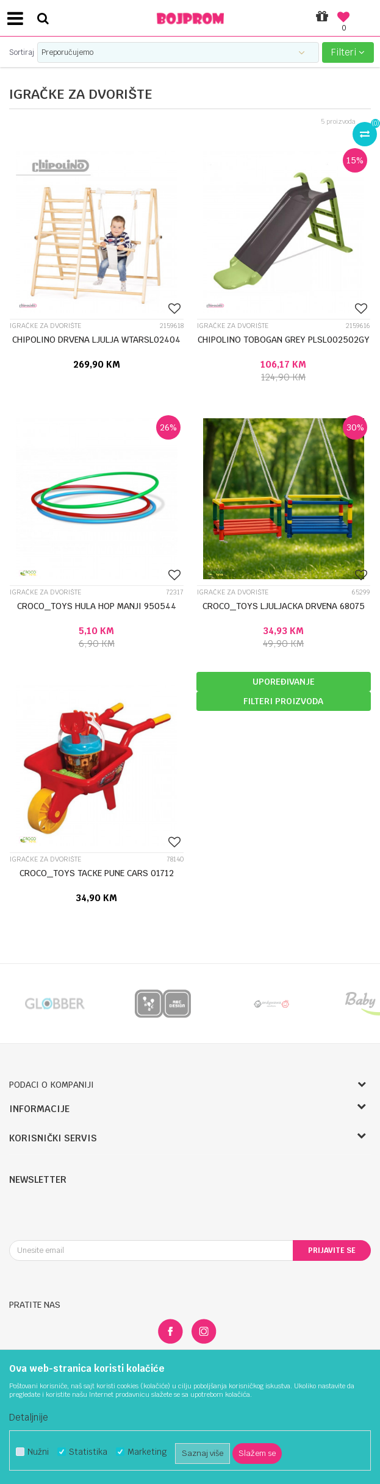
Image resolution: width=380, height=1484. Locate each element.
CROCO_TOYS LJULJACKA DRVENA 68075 (284, 606)
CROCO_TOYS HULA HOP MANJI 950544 (96, 606)
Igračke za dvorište (45, 326)
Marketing (147, 1452)
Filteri (348, 52)
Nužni (38, 1452)
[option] (54, 1003)
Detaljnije (28, 1417)
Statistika (88, 1452)
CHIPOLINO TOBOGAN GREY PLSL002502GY (284, 339)
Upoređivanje (284, 681)
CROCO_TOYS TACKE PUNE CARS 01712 (97, 873)
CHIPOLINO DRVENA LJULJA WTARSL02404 (96, 339)
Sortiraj (21, 52)
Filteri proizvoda (283, 701)
